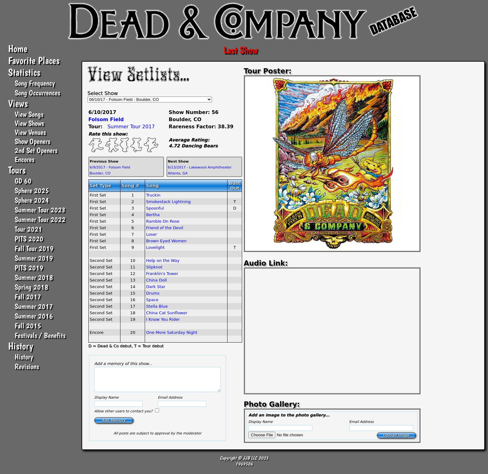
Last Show (240, 50)
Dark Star (155, 286)
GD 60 (23, 180)
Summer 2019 (34, 258)
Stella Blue (156, 306)
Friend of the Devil (164, 227)
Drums (152, 293)
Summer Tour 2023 (40, 209)
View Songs (29, 114)
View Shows (29, 123)
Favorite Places (33, 60)
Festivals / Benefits (40, 335)
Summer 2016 (34, 315)
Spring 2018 (31, 287)
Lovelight (155, 247)
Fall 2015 (28, 325)
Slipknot (154, 267)
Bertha (153, 214)
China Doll (156, 280)
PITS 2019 (29, 267)
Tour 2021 (28, 229)
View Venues (30, 132)
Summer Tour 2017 (131, 127)
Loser (151, 234)
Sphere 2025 (32, 190)
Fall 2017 (28, 296)
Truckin (153, 195)
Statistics (24, 72)
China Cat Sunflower (166, 312)
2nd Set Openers (36, 150)
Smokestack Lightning (168, 201)
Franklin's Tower (162, 273)
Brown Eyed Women (166, 241)
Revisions (27, 366)
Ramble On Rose (162, 221)
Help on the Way (162, 260)
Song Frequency (35, 83)
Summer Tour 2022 (40, 219)
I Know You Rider (163, 319)
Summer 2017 (34, 306)
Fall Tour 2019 (34, 248)
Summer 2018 (34, 277)
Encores (24, 159)
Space (152, 299)
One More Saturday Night (171, 332)
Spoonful (155, 208)
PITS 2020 (29, 238)
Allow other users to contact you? (124, 416)
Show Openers (32, 141)
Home (17, 49)
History (20, 346)
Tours (17, 170)
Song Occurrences (37, 92)
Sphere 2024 (32, 200)
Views (18, 103)
